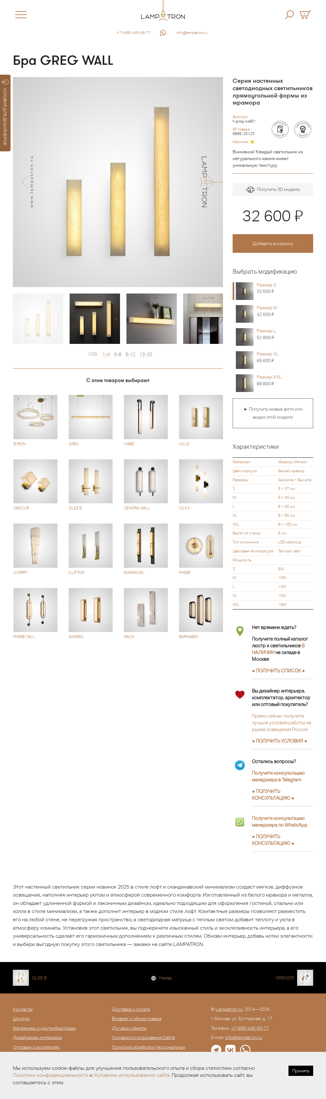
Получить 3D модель (273, 189)
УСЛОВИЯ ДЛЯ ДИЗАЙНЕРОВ (5, 112)
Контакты (22, 1009)
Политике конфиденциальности (50, 1075)
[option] (118, 182)
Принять (300, 1070)
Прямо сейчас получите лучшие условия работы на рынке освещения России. (281, 722)
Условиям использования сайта (131, 1075)
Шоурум (21, 1018)
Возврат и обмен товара (136, 1018)
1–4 (106, 354)
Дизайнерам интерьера (37, 1037)
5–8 (117, 354)
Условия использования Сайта (143, 1037)
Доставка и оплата (131, 1009)
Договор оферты (129, 1028)
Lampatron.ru (229, 1009)
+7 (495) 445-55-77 (134, 32)
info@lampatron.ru (192, 32)
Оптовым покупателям (36, 1047)
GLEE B (39, 977)
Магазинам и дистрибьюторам (44, 1028)
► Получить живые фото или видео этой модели (273, 413)
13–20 (146, 354)
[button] (25, 182)
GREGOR (285, 977)
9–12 (130, 354)
